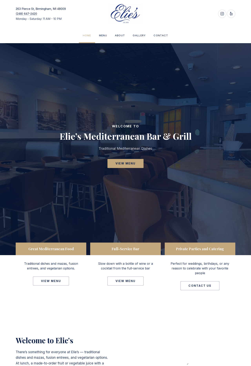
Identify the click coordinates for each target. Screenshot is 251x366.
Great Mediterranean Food (51, 248)
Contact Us (199, 285)
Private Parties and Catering (200, 248)
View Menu (125, 163)
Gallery (139, 35)
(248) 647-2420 (26, 14)
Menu (103, 35)
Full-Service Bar (125, 248)
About (120, 35)
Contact (161, 35)
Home (87, 35)
